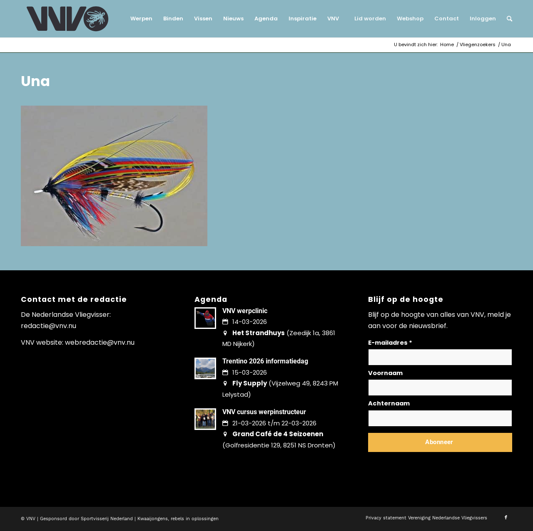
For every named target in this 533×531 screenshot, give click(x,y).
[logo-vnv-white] (68, 18)
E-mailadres (390, 342)
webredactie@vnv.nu (99, 342)
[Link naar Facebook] (506, 517)
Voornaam (385, 373)
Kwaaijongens (152, 518)
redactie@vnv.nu (48, 326)
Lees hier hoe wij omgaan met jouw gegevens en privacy (429, 462)
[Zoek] (506, 18)
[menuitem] (141, 18)
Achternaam (389, 403)
